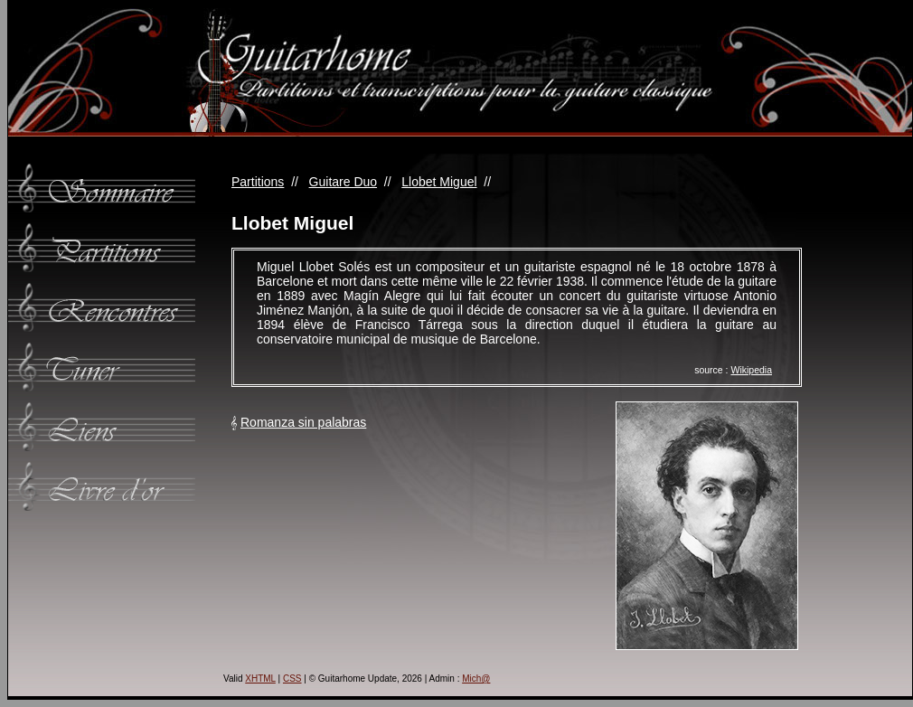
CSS (292, 678)
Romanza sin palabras (303, 422)
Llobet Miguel (438, 181)
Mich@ (476, 678)
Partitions (257, 181)
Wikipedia (751, 369)
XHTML (260, 678)
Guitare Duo (343, 181)
